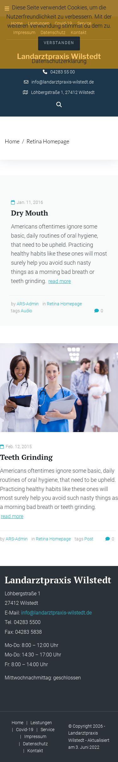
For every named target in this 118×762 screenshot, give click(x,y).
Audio (26, 310)
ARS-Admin (28, 303)
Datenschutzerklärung (59, 61)
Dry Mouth (29, 213)
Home (12, 141)
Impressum (35, 736)
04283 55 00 (62, 71)
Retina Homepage (64, 303)
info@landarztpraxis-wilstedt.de (62, 81)
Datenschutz (35, 743)
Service (47, 729)
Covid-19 (24, 729)
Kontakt (35, 750)
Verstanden (59, 43)
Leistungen (41, 722)
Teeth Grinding (26, 457)
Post (88, 538)
